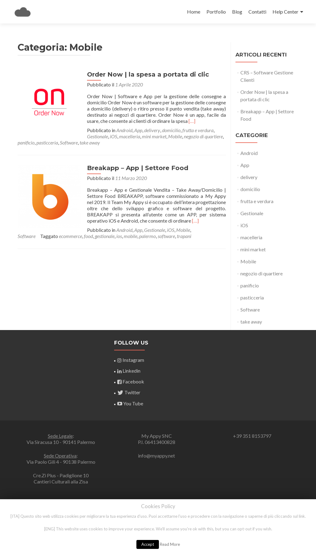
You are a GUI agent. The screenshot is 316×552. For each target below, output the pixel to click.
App (137, 130)
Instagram (130, 360)
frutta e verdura (196, 130)
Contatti (257, 12)
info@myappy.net (156, 455)
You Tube (130, 403)
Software (206, 136)
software (67, 236)
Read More (170, 544)
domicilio (169, 130)
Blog (237, 12)
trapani (85, 236)
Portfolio (216, 12)
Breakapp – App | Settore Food (136, 168)
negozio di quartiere (133, 136)
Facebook (130, 381)
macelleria (60, 136)
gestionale (209, 230)
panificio (163, 136)
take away (251, 321)
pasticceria (185, 136)
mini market (85, 136)
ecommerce (175, 230)
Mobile (106, 136)
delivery (151, 130)
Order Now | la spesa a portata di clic (146, 74)
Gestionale (28, 136)
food (193, 230)
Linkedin (128, 371)
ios (20, 236)
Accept (147, 544)
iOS (44, 136)
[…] (190, 121)
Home (193, 12)
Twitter (128, 392)
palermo (48, 236)
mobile (32, 236)
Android (123, 130)
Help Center (285, 12)
